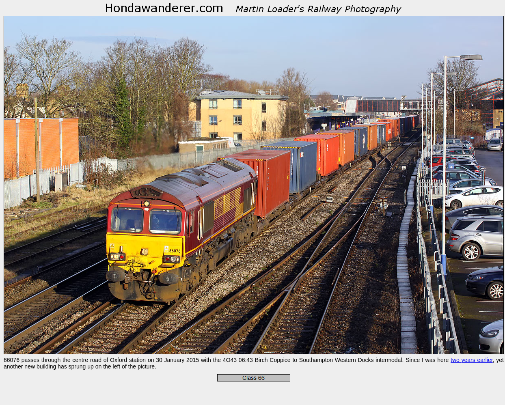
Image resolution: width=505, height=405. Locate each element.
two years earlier (472, 360)
